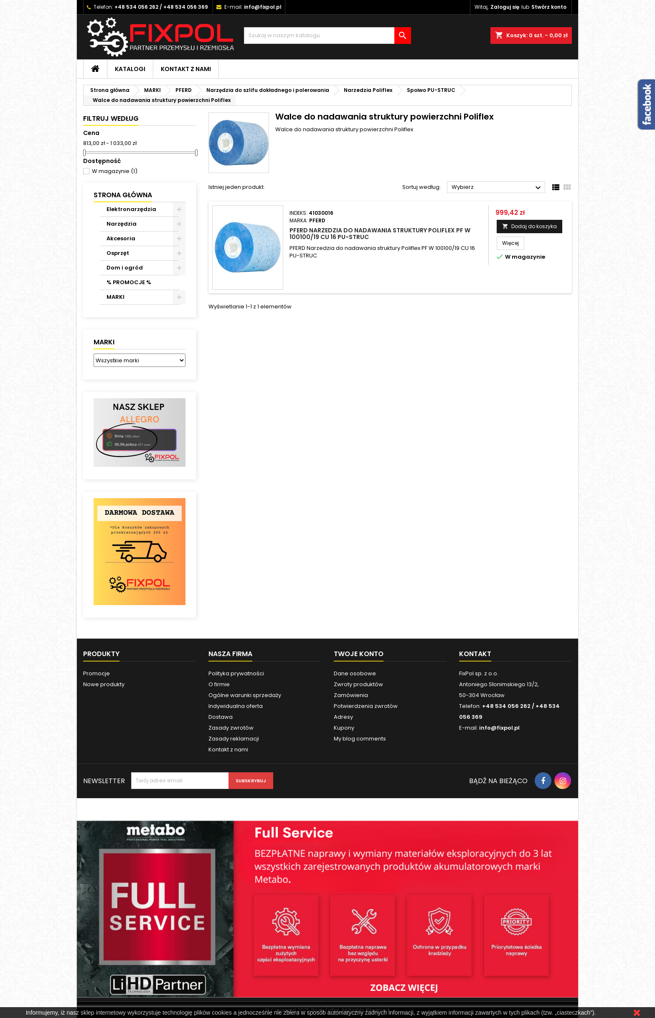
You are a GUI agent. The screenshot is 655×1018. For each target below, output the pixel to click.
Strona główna (123, 195)
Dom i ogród (125, 268)
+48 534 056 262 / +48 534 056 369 (161, 6)
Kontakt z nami (186, 69)
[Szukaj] (327, 35)
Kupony (344, 728)
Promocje (96, 673)
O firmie (219, 684)
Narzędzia (122, 224)
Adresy (343, 717)
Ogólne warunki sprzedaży (244, 695)
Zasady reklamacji (233, 739)
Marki (104, 342)
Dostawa (220, 717)
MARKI (115, 297)
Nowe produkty (103, 684)
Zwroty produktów (358, 684)
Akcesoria (121, 238)
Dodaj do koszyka (529, 226)
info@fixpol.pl (263, 6)
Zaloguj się (504, 6)
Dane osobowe (355, 673)
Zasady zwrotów (231, 728)
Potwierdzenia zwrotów (366, 706)
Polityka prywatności (236, 673)
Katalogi (130, 69)
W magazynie (114, 171)
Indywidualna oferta (235, 706)
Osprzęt (118, 253)
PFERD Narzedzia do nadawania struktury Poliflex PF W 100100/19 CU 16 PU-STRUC (379, 233)
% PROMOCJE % (129, 282)
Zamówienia (351, 695)
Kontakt (475, 654)
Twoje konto (358, 654)
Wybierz (497, 188)
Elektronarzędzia (131, 209)
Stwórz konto (548, 6)
